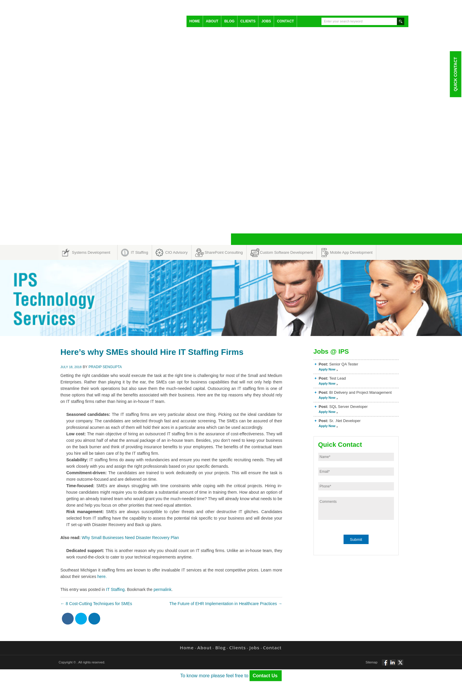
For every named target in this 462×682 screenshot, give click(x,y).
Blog (229, 21)
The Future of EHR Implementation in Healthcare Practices (225, 603)
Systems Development (91, 252)
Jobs (266, 21)
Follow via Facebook (385, 664)
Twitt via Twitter (400, 664)
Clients (247, 21)
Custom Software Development (286, 252)
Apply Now (327, 369)
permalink (162, 589)
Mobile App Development (351, 252)
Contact (285, 21)
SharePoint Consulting (224, 252)
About (212, 21)
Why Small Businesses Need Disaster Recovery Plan (131, 537)
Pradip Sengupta (105, 367)
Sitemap (371, 662)
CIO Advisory (176, 252)
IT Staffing (139, 252)
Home (194, 21)
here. (102, 576)
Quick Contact (455, 74)
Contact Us (266, 675)
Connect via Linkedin (393, 664)
